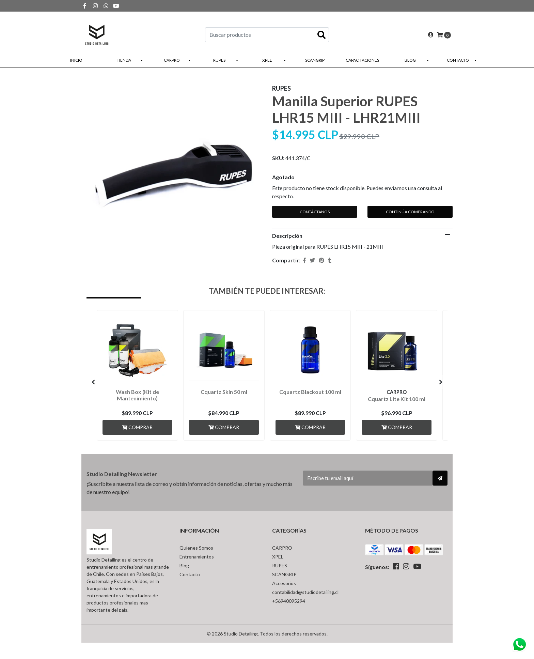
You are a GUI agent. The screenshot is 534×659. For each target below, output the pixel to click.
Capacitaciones (362, 60)
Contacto (458, 60)
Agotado (283, 177)
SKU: (278, 158)
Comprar (137, 427)
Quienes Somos (196, 548)
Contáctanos (315, 211)
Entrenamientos (196, 557)
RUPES (219, 60)
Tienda (124, 60)
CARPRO (172, 60)
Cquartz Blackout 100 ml (310, 391)
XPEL (267, 60)
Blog (410, 60)
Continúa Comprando (410, 211)
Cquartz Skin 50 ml (224, 391)
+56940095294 (288, 601)
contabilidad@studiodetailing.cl (305, 592)
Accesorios (284, 583)
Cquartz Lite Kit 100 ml (396, 399)
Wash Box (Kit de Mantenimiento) (137, 394)
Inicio (76, 60)
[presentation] (93, 382)
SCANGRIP (315, 60)
